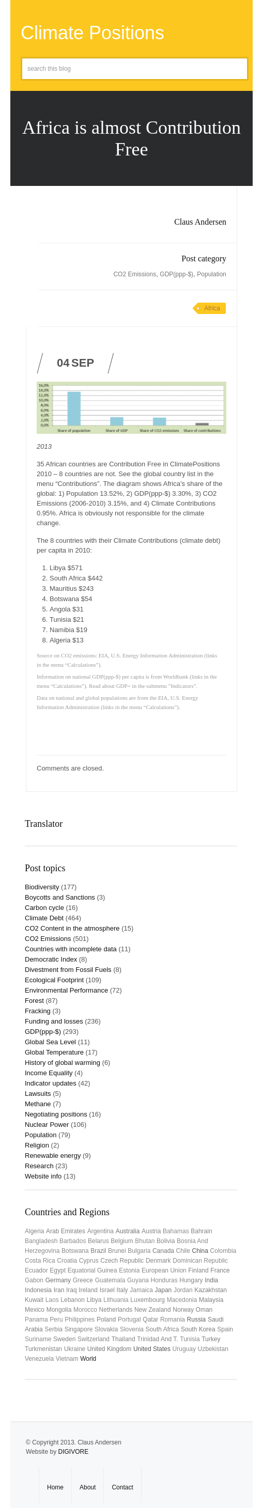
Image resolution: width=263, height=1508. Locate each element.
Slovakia (106, 1329)
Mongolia (59, 1309)
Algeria (34, 1231)
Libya (94, 1299)
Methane (38, 1104)
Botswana (75, 1250)
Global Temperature (54, 1052)
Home (55, 1487)
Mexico (34, 1309)
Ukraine (74, 1349)
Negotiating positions (56, 1114)
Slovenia (132, 1329)
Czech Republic (122, 1260)
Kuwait (34, 1299)
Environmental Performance (66, 990)
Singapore (79, 1329)
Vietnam (67, 1358)
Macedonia (182, 1299)
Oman (204, 1309)
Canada (163, 1250)
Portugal (129, 1319)
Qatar (150, 1319)
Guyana (138, 1280)
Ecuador (36, 1270)
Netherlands (116, 1309)
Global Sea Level (50, 1042)
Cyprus (89, 1260)
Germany (58, 1280)
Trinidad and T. (157, 1339)
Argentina (100, 1231)
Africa (212, 308)
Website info (43, 1176)
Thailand (123, 1339)
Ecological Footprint (54, 980)
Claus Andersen (200, 221)
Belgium (122, 1241)
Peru (56, 1319)
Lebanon (72, 1299)
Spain (225, 1329)
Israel (107, 1290)
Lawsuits (38, 1093)
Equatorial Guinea (92, 1270)
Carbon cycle (44, 908)
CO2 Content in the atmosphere (72, 928)
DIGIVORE (73, 1451)
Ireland (88, 1290)
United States (152, 1349)
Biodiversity (42, 887)
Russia (196, 1319)
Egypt (58, 1270)
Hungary (191, 1280)
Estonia (129, 1270)
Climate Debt (44, 918)
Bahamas (176, 1231)
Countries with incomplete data (71, 949)
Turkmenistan (43, 1349)
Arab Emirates (65, 1231)
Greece (83, 1280)
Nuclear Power (47, 1124)
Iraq (71, 1290)
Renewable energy (53, 1155)
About (88, 1487)
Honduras (164, 1280)
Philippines (80, 1319)
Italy (122, 1290)
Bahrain (201, 1231)
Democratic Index (51, 959)
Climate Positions (92, 32)
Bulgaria (139, 1250)
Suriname (38, 1339)
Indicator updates (50, 1083)
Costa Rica (40, 1260)
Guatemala (110, 1280)
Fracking (38, 1011)
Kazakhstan (210, 1290)
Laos (52, 1299)
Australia (128, 1231)
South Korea (198, 1329)
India (211, 1280)
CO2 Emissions (134, 274)
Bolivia (166, 1241)
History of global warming (62, 1062)
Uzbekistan (213, 1349)
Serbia (53, 1329)
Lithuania (116, 1299)
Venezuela (39, 1358)
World (88, 1358)
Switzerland (94, 1339)
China (200, 1250)
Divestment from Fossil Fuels (68, 969)
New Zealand (152, 1309)
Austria (151, 1231)
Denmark (158, 1260)
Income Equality (49, 1073)
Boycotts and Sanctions (60, 897)
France (219, 1270)
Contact (122, 1487)
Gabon (34, 1280)
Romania (172, 1319)
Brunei (117, 1250)
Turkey (211, 1339)
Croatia (67, 1260)
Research (39, 1166)
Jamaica (141, 1290)
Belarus (98, 1241)
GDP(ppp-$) (176, 274)
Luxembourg (147, 1299)
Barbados (72, 1241)
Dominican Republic (200, 1260)
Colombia (223, 1250)
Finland (198, 1270)
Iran (59, 1290)
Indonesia (38, 1290)
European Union (164, 1270)
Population (211, 274)
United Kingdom (109, 1349)
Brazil (98, 1250)
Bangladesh (41, 1241)
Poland (106, 1319)
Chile (183, 1250)
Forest (34, 1000)
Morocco (85, 1309)
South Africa (162, 1329)
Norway (183, 1309)
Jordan (183, 1290)
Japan (163, 1290)
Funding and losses (54, 1021)
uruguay (184, 1349)
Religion (37, 1145)
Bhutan (144, 1241)
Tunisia (189, 1339)
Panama (36, 1319)
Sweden (64, 1339)
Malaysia (211, 1299)
